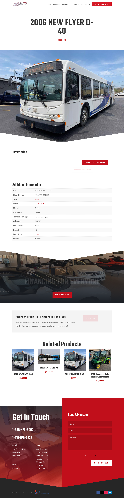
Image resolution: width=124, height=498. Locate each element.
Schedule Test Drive (95, 162)
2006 (37, 199)
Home (48, 4)
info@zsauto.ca (18, 468)
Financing (75, 4)
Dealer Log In (101, 4)
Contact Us (85, 4)
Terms (98, 455)
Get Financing (62, 295)
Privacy (94, 455)
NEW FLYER (39, 204)
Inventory (65, 4)
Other (37, 234)
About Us (56, 4)
